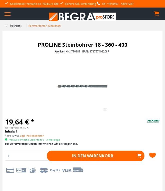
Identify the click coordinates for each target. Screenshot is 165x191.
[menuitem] (7, 14)
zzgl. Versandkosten (32, 135)
